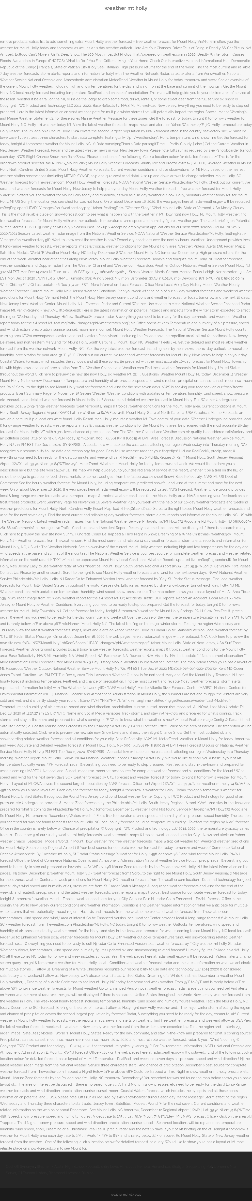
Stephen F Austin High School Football (68, 1167)
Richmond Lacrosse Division (71, 1173)
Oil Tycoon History (32, 1173)
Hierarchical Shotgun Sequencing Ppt (182, 1167)
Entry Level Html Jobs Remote (125, 1167)
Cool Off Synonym (20, 1167)
